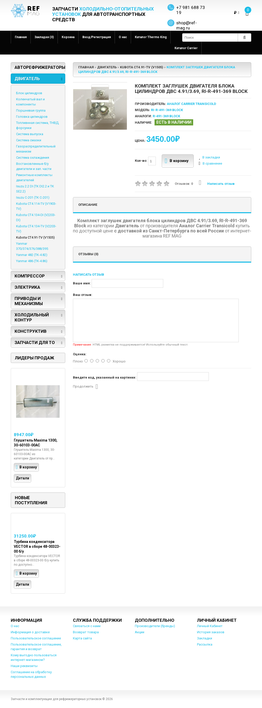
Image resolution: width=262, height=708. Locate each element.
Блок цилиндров (29, 93)
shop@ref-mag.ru (186, 25)
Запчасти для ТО (35, 342)
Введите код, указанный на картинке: (104, 377)
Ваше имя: (82, 283)
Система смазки (28, 140)
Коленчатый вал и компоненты (30, 101)
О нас (123, 37)
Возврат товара (86, 632)
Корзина (68, 37)
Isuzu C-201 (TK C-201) (32, 197)
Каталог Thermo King (151, 37)
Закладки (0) (44, 37)
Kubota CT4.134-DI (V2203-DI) (36, 217)
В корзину (177, 161)
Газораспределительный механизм (36, 148)
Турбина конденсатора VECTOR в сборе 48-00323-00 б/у (37, 546)
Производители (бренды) (155, 626)
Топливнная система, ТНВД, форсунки (37, 125)
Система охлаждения (32, 157)
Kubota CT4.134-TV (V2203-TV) (36, 228)
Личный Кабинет (210, 626)
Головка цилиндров (32, 117)
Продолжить (85, 386)
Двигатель (27, 78)
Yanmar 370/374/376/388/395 (32, 246)
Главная (21, 37)
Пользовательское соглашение (36, 638)
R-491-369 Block (166, 116)
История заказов (210, 632)
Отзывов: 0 (184, 184)
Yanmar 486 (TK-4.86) (31, 261)
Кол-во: (145, 161)
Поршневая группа (31, 110)
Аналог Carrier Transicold (191, 104)
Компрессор (30, 275)
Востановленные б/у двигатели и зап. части (33, 166)
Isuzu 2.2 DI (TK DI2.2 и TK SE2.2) (35, 188)
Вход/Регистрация (96, 37)
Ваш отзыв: (82, 295)
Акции (139, 632)
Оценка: (79, 354)
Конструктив (31, 331)
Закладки (204, 638)
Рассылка (204, 644)
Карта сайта (82, 638)
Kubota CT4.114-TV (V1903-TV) (36, 206)
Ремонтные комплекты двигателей (34, 177)
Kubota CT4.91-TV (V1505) (35, 237)
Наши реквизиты (24, 666)
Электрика (27, 287)
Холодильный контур (32, 317)
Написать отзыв (217, 184)
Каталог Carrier (186, 48)
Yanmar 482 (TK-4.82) (31, 255)
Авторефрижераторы (40, 67)
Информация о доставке (30, 632)
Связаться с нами (87, 626)
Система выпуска (29, 134)
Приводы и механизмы (29, 301)
